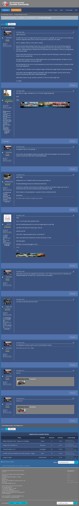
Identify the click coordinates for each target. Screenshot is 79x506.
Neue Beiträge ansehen (7, 14)
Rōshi (12, 497)
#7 (73, 299)
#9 (73, 370)
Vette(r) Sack (9, 181)
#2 (73, 90)
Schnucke (74, 458)
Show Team (70, 480)
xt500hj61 (74, 450)
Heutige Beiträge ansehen (20, 14)
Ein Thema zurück (8, 425)
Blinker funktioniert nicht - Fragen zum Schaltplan (16, 441)
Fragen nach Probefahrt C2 (10, 445)
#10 (73, 398)
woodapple (43, 449)
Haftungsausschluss (72, 482)
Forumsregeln (69, 10)
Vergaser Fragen (7, 457)
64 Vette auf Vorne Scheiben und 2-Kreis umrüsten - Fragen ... (19, 453)
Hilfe (76, 10)
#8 (73, 342)
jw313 (42, 453)
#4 (73, 174)
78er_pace (42, 445)
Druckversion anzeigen (8, 461)
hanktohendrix (42, 457)
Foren (55, 10)
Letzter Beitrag (68, 442)
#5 (73, 215)
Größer (23, 503)
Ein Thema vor (18, 425)
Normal (12, 503)
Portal (50, 10)
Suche (61, 10)
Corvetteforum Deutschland (9, 17)
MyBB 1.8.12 (9, 496)
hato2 (42, 441)
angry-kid (9, 307)
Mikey (73, 454)
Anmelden (5, 10)
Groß (17, 503)
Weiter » (13, 24)
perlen (9, 224)
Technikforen (21, 17)
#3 (73, 146)
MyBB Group (21, 496)
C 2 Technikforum (30, 17)
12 (51, 453)
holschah (9, 38)
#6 (73, 271)
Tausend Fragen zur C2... (9, 449)
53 (51, 449)
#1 (73, 32)
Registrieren (16, 10)
